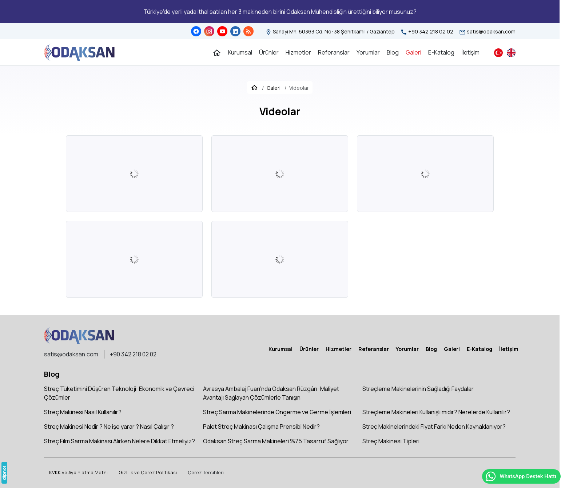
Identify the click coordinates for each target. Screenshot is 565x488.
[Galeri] (413, 52)
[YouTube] (222, 31)
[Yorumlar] (368, 52)
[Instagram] (209, 31)
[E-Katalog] (441, 52)
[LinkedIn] (235, 31)
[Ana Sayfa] (217, 52)
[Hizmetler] (298, 52)
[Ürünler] (269, 52)
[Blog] (248, 31)
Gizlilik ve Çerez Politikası (148, 472)
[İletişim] (470, 52)
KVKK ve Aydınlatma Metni (78, 472)
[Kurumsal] (240, 52)
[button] (203, 472)
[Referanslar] (334, 52)
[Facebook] (196, 31)
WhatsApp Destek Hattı (520, 476)
